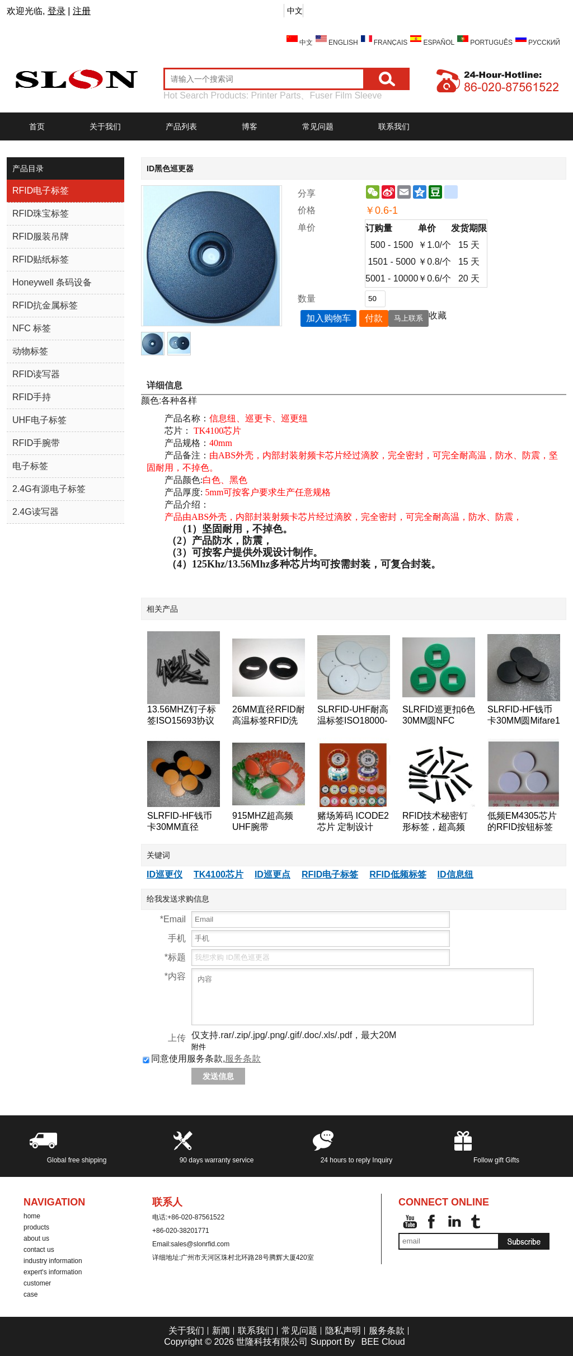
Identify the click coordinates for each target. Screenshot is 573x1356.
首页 (37, 126)
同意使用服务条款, (202, 1058)
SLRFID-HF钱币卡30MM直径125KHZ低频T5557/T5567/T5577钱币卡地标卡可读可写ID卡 (183, 822)
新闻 (221, 1330)
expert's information (53, 1272)
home (32, 1216)
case (30, 1294)
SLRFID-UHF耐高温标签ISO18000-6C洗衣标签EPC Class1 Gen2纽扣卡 (352, 715)
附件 (198, 1047)
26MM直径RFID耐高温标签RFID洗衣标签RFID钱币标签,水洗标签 (268, 715)
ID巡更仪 (164, 874)
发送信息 (218, 1076)
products (36, 1227)
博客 (249, 126)
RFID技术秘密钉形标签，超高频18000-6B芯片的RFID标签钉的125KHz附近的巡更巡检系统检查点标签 (438, 822)
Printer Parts (276, 95)
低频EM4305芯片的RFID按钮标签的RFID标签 (522, 822)
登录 (56, 11)
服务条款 (243, 1058)
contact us (39, 1250)
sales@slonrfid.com (200, 1244)
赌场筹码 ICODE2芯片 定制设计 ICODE (353, 822)
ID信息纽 (455, 874)
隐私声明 (343, 1330)
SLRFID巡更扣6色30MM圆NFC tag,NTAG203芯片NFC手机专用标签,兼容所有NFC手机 (438, 715)
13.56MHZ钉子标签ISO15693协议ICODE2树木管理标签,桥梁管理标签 (182, 715)
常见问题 (318, 126)
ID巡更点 (272, 874)
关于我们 (105, 126)
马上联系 (408, 318)
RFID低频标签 (397, 874)
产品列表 (181, 126)
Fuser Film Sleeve (345, 95)
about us (36, 1238)
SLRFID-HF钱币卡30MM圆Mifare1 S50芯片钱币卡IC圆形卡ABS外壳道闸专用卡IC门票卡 (523, 715)
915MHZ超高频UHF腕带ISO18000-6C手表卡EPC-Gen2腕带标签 (268, 822)
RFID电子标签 (330, 874)
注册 (82, 11)
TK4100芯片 (218, 874)
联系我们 (394, 126)
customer (37, 1283)
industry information (53, 1261)
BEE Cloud (383, 1341)
